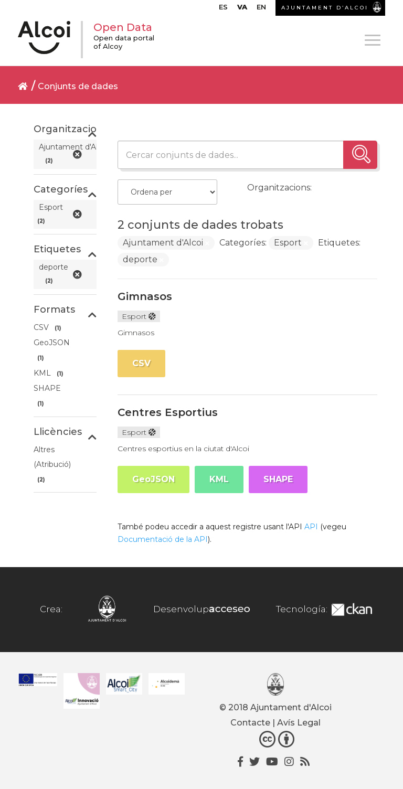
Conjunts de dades (78, 86)
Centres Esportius (168, 412)
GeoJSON (153, 479)
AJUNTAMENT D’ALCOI (324, 7)
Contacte (250, 723)
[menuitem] (223, 9)
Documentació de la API (163, 539)
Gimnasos (145, 296)
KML (219, 479)
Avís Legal (299, 723)
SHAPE (278, 479)
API (311, 526)
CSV (141, 363)
